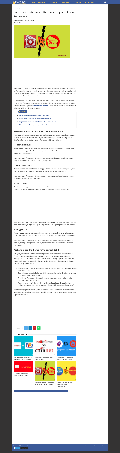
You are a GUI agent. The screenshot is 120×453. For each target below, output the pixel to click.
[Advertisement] (45, 72)
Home (33, 2)
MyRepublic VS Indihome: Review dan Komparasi (35, 119)
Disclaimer (96, 446)
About (75, 446)
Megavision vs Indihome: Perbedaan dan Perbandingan (37, 122)
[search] (105, 2)
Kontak (80, 446)
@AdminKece (20, 21)
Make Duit (25, 446)
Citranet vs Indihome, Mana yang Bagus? (33, 125)
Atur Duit (54, 2)
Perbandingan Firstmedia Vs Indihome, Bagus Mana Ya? (23, 359)
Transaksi (65, 2)
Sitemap (104, 446)
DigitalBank (89, 2)
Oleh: (15, 21)
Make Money (42, 2)
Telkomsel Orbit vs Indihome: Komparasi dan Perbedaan (44, 384)
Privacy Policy (88, 446)
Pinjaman (77, 2)
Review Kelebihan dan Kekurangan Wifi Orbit (34, 116)
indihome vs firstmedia (40, 106)
